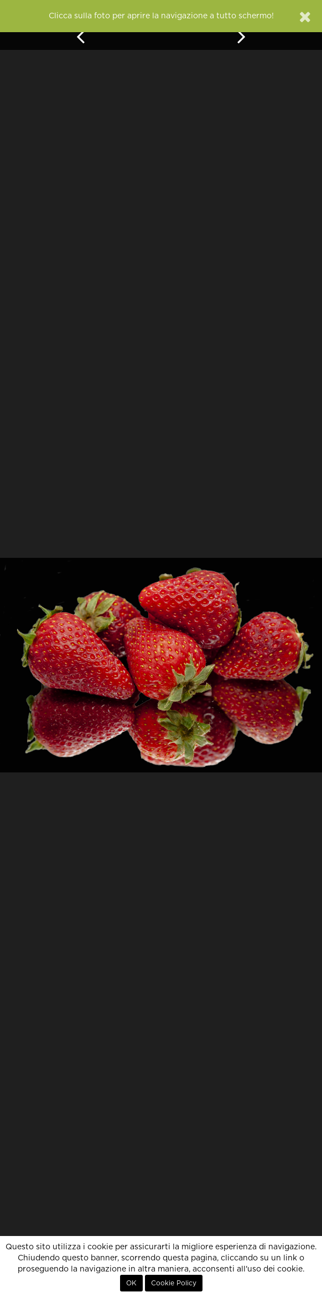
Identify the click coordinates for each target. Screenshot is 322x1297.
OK (131, 1283)
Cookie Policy (173, 1283)
